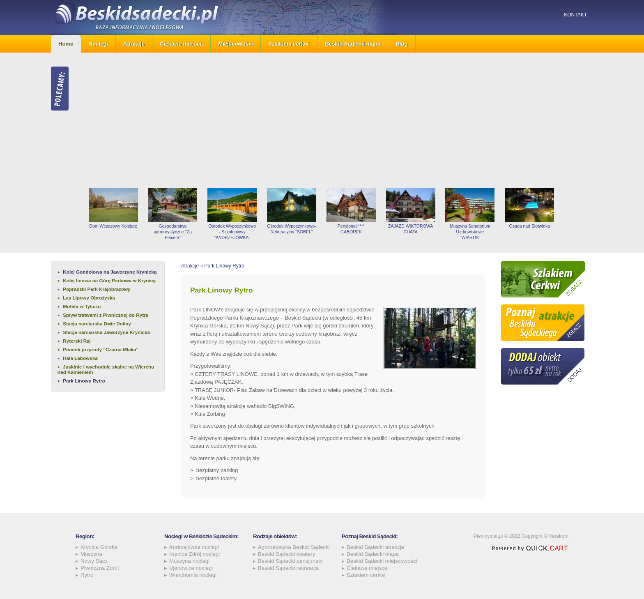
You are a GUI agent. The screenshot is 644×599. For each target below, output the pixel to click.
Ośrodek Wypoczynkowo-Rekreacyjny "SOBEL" (291, 228)
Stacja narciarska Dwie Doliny (97, 323)
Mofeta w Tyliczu (82, 306)
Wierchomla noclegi (192, 575)
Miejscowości (235, 44)
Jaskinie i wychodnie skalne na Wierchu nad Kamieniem (106, 369)
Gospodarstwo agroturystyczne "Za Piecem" (173, 231)
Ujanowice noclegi (191, 568)
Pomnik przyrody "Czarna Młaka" (100, 349)
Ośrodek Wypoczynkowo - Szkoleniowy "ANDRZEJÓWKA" (232, 231)
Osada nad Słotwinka (529, 225)
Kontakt (575, 15)
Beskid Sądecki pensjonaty (290, 561)
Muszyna (91, 554)
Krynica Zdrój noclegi (194, 554)
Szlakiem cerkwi (289, 44)
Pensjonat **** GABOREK (351, 228)
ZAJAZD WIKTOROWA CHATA (410, 228)
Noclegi (98, 44)
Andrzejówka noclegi (194, 547)
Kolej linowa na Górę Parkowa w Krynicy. (109, 280)
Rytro (87, 575)
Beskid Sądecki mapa (352, 44)
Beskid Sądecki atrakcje (375, 547)
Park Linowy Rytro (84, 380)
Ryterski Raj (77, 340)
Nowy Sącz (94, 561)
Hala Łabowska (80, 358)
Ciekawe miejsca (181, 44)
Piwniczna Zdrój (99, 568)
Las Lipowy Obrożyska (89, 297)
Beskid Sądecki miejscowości (382, 561)
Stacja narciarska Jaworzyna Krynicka (106, 332)
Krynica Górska (98, 547)
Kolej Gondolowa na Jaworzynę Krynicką (109, 271)
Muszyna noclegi (189, 561)
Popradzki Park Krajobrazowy (96, 289)
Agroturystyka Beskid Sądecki (293, 547)
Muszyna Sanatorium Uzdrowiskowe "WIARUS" (470, 231)
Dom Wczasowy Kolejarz (113, 225)
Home (66, 44)
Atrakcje (134, 44)
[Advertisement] (338, 120)
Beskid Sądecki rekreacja (288, 568)
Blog (401, 44)
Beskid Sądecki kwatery (286, 554)
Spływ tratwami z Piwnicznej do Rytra (105, 315)
